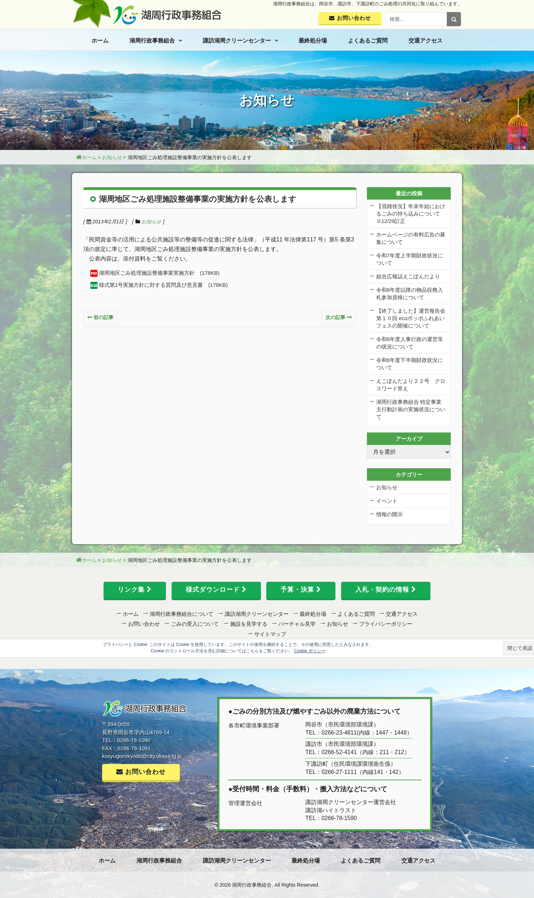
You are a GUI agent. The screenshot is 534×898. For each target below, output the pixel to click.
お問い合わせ (144, 624)
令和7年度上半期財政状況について (409, 259)
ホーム (100, 41)
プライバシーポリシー (385, 624)
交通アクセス (425, 41)
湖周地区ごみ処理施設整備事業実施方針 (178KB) (159, 273)
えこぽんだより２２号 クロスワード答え (410, 384)
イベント (386, 501)
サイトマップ (270, 634)
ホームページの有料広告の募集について (410, 238)
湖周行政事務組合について (181, 614)
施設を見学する (248, 624)
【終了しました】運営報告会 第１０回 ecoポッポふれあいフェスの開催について (410, 318)
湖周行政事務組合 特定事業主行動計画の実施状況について (410, 409)
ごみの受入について (195, 624)
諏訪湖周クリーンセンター (237, 41)
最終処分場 (313, 41)
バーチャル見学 (297, 624)
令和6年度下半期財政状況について (409, 363)
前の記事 (103, 317)
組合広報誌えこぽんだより (408, 276)
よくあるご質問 (368, 41)
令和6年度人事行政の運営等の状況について (409, 343)
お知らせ (151, 221)
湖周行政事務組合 (152, 41)
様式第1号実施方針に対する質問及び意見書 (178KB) (163, 285)
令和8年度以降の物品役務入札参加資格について (409, 293)
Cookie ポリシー (310, 650)
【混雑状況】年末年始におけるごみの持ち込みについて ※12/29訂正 (410, 213)
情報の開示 (389, 514)
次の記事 (335, 317)
